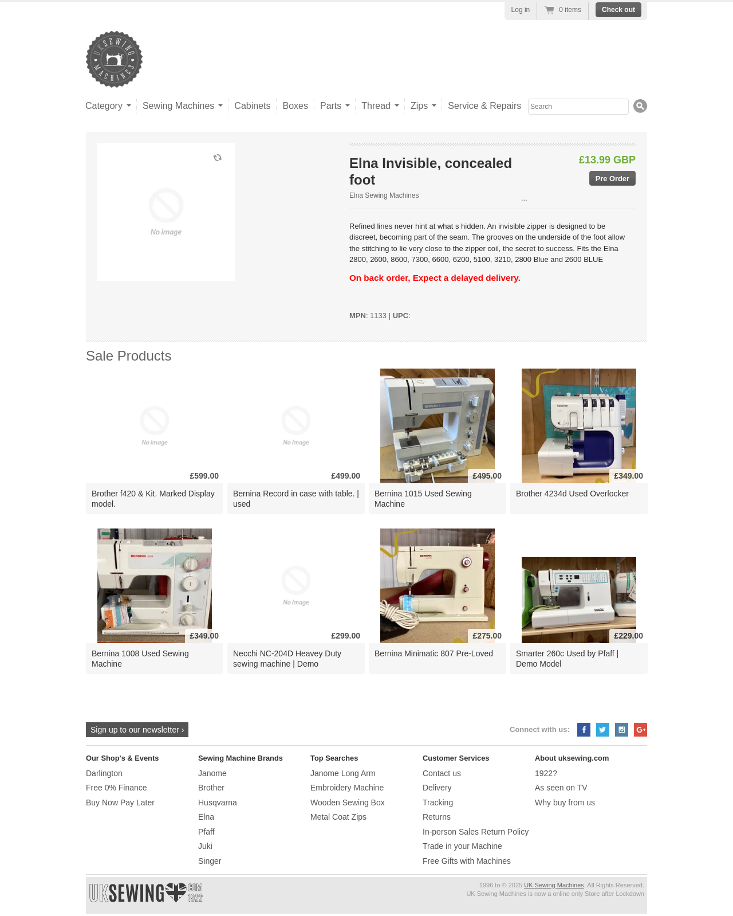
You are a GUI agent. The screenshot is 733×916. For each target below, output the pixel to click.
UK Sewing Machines (554, 885)
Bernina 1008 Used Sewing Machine (140, 658)
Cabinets (252, 106)
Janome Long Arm (343, 773)
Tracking (438, 802)
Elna (206, 816)
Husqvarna (217, 802)
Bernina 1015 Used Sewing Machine (423, 498)
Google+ (640, 730)
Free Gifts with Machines (467, 861)
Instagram (621, 730)
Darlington (104, 773)
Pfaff (206, 831)
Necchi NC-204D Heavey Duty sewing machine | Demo (287, 658)
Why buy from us (565, 802)
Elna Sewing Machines (384, 195)
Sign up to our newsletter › (137, 729)
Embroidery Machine (347, 787)
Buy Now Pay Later (120, 802)
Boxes (295, 106)
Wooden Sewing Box (347, 802)
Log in (520, 10)
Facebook (583, 730)
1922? (546, 773)
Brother (211, 787)
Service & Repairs (484, 106)
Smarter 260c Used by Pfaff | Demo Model (567, 658)
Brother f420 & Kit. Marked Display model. (153, 498)
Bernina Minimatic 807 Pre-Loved (434, 653)
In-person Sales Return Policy (476, 831)
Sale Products (128, 355)
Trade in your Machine (462, 846)
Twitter (602, 730)
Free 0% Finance (116, 787)
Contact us (442, 773)
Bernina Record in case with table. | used (296, 498)
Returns (437, 816)
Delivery (437, 787)
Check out (618, 10)
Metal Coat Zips (338, 816)
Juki (205, 846)
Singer (209, 861)
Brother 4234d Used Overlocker (572, 493)
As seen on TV (561, 787)
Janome (212, 773)
